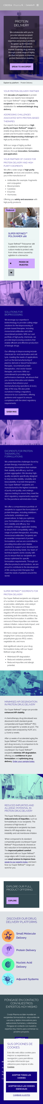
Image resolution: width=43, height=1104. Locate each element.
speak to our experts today (16, 862)
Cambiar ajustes (21, 1095)
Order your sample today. (24, 761)
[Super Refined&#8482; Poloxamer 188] (21, 217)
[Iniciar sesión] (11, 272)
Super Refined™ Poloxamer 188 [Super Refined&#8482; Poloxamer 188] (17, 235)
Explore (12, 901)
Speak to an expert (21, 67)
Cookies (10, 1067)
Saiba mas (12, 412)
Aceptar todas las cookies (21, 1076)
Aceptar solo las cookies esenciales (21, 1087)
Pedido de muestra (19, 263)
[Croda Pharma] (12, 5)
